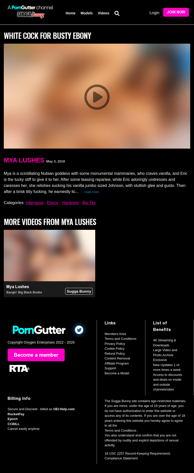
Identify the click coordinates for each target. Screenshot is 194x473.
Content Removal (117, 358)
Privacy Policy (115, 344)
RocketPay (16, 414)
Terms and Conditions (120, 339)
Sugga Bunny (79, 291)
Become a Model (117, 373)
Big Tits (88, 203)
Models (87, 13)
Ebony (52, 203)
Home (71, 13)
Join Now (176, 12)
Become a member (36, 355)
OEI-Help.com (64, 409)
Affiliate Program (117, 363)
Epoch (13, 419)
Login (154, 13)
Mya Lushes (24, 160)
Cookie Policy (115, 348)
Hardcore (70, 203)
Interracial (34, 203)
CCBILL (14, 424)
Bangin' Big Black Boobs (24, 292)
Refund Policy (115, 353)
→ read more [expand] (89, 192)
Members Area (115, 334)
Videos (103, 13)
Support (110, 368)
